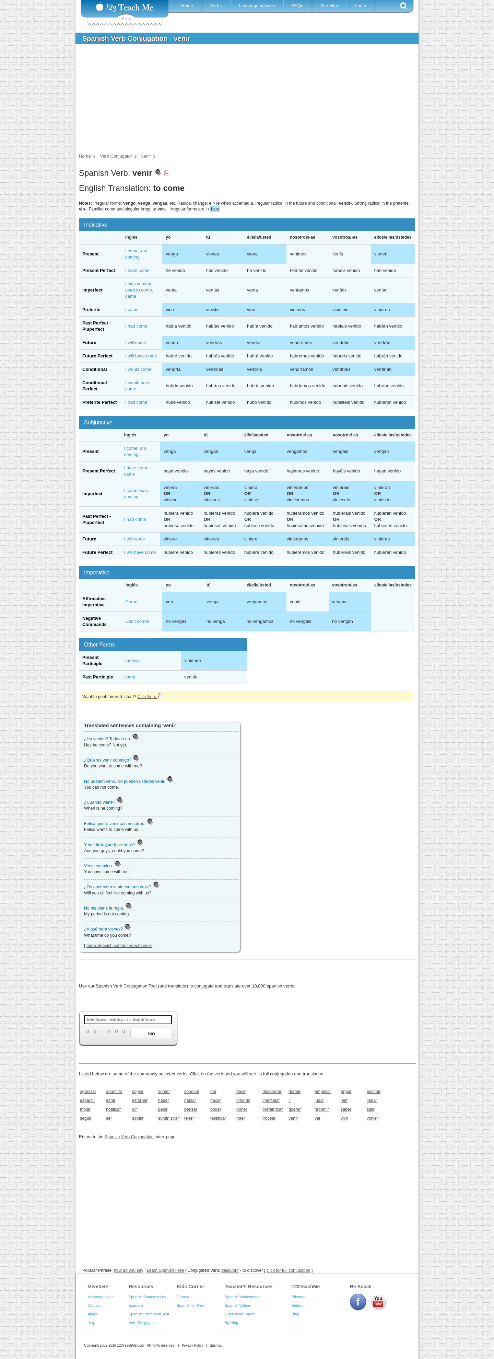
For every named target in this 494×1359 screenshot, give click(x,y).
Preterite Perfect (99, 402)
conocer (191, 1091)
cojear (138, 1091)
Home (187, 5)
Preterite (91, 309)
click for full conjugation (288, 1270)
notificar (113, 1109)
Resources (141, 1286)
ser (109, 1118)
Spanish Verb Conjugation (129, 1136)
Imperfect (92, 290)
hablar (190, 1100)
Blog (295, 1314)
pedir (162, 1109)
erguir (346, 1091)
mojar (85, 1109)
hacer (215, 1100)
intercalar (271, 1100)
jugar (319, 1100)
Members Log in (101, 1297)
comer (164, 1091)
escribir (373, 1091)
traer (240, 1118)
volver (372, 1118)
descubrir (230, 1270)
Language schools (257, 5)
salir (371, 1109)
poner (241, 1109)
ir (290, 1100)
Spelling (231, 1323)
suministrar (168, 1118)
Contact (94, 1305)
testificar (218, 1118)
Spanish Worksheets (242, 1297)
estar (110, 1100)
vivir (344, 1118)
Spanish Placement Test (149, 1314)
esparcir (87, 1100)
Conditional (94, 369)
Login (360, 5)
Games (183, 1297)
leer (344, 1100)
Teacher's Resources (248, 1286)
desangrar (272, 1091)
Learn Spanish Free (165, 1270)
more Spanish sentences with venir (119, 945)
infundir (243, 1100)
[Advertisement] (241, 101)
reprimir (322, 1109)
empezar (323, 1091)
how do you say (128, 1270)
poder (215, 1109)
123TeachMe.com (130, 1345)
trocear (268, 1118)
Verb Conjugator (142, 1323)
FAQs (297, 5)
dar (213, 1091)
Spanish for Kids (190, 1305)
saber (346, 1109)
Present (90, 253)
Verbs (216, 5)
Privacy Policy (192, 1345)
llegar (372, 1100)
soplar (138, 1118)
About (92, 1314)
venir (293, 1118)
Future (89, 342)
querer (295, 1109)
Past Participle (97, 677)
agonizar (88, 1091)
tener (189, 1118)
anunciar (114, 1091)
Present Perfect (98, 270)
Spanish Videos (238, 1305)
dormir (295, 1091)
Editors (297, 1305)
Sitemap (298, 1297)
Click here (150, 696)
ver (317, 1118)
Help (91, 1323)
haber (163, 1100)
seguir (86, 1118)
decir (241, 1091)
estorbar (140, 1100)
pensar (190, 1109)
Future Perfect (97, 355)
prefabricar (272, 1109)
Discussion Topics (240, 1314)
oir (134, 1109)
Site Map (329, 5)
